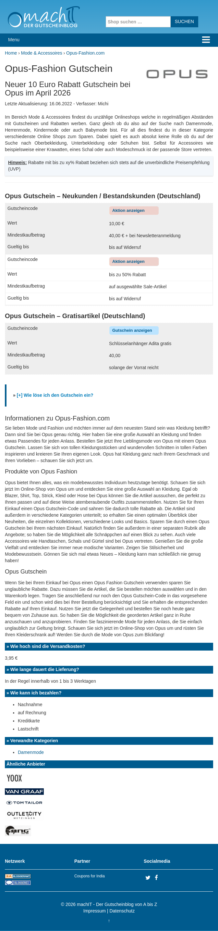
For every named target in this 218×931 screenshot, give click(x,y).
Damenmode (31, 752)
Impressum (94, 910)
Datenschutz (122, 910)
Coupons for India (89, 876)
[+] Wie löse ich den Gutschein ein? (55, 395)
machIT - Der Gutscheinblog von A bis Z (117, 904)
